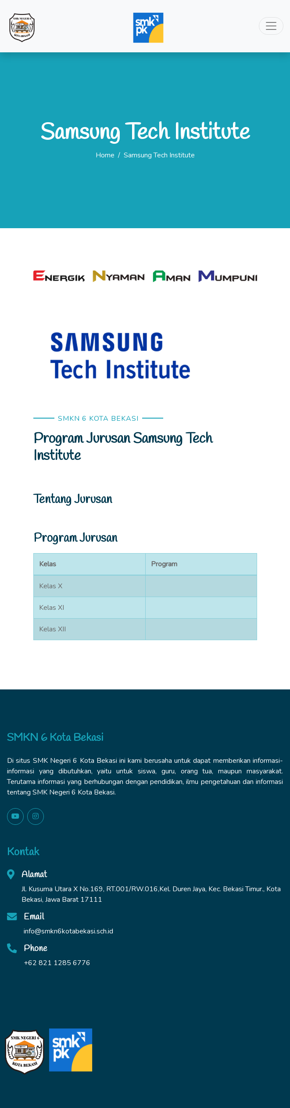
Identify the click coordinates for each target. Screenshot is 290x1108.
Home (105, 155)
